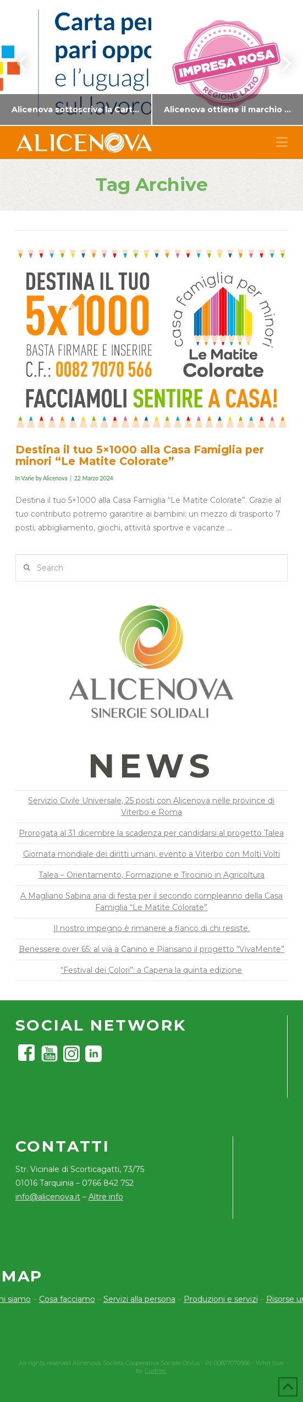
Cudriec (156, 1370)
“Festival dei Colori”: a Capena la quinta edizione (151, 970)
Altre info (106, 1197)
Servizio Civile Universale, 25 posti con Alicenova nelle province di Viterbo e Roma (151, 806)
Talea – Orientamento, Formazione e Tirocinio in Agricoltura (151, 875)
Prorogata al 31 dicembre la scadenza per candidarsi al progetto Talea (151, 833)
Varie (27, 478)
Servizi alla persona (139, 1299)
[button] (282, 142)
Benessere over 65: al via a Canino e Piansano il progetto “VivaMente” (151, 949)
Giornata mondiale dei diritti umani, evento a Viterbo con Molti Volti (151, 854)
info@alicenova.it (47, 1197)
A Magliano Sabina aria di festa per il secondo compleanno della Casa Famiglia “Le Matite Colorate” (151, 901)
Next (280, 63)
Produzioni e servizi (221, 1299)
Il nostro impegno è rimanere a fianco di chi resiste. (151, 928)
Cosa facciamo (67, 1299)
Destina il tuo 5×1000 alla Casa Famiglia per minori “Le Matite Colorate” (139, 455)
